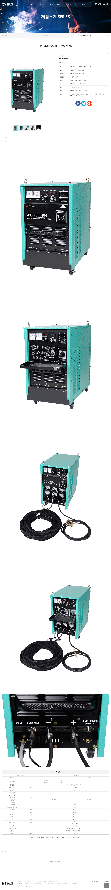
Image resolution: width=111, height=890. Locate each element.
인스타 (99, 4)
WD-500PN (11, 137)
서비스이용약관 (105, 881)
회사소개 (42, 4)
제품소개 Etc (71, 4)
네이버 (101, 4)
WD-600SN (11, 141)
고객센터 (82, 4)
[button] (21, 128)
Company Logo (7, 4)
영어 (104, 4)
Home (18, 35)
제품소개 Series (54, 4)
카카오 (96, 4)
